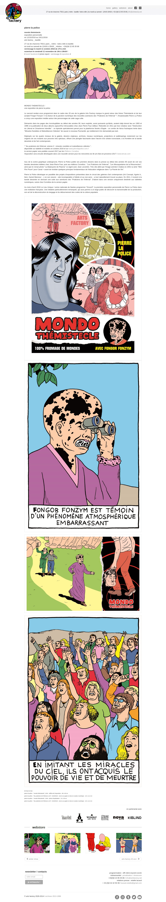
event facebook (32, 54)
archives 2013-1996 (53, 896)
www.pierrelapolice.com (78, 149)
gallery (114, 8)
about (130, 8)
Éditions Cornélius (72, 151)
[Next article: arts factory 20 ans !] (131, 859)
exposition (65, 54)
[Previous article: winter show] (32, 859)
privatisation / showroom (132, 875)
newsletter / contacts (36, 872)
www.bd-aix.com (124, 154)
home (108, 8)
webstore (122, 8)
